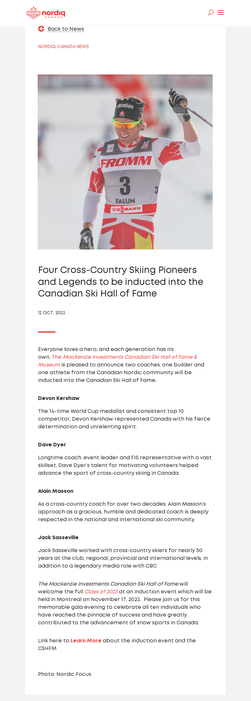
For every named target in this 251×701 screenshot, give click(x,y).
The (57, 357)
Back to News (66, 29)
